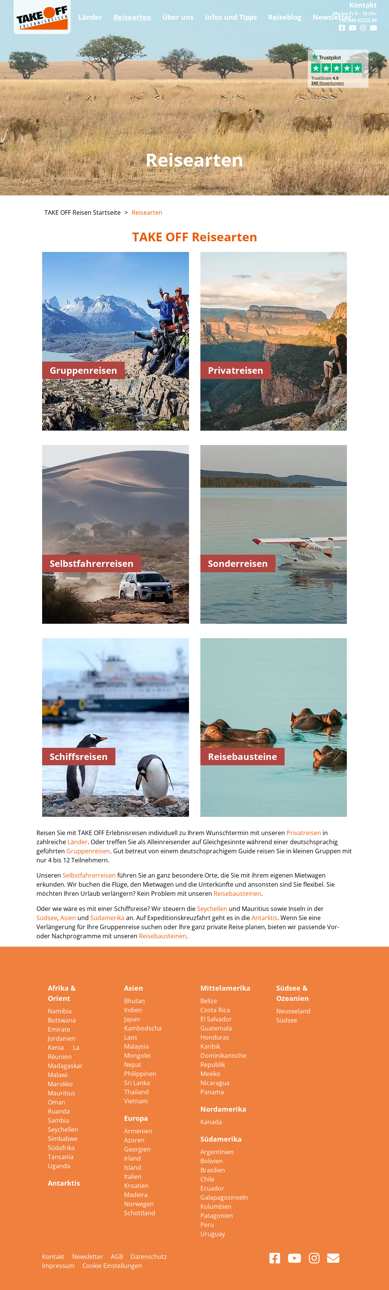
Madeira (136, 1195)
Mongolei (137, 1055)
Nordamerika (223, 1109)
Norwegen (139, 1204)
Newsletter (87, 1256)
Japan (132, 1019)
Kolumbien (216, 1206)
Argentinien (217, 1152)
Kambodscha (143, 1028)
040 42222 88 (362, 20)
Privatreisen (304, 833)
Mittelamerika (225, 988)
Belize (208, 1001)
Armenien (138, 1131)
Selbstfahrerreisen (90, 875)
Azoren (134, 1140)
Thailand (136, 1092)
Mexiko (210, 1074)
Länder (78, 842)
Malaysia (136, 1046)
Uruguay (212, 1234)
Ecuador (212, 1188)
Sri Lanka (137, 1083)
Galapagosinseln (224, 1197)
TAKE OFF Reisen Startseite (82, 212)
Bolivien (211, 1161)
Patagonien (216, 1215)
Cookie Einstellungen (112, 1266)
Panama (212, 1092)
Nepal (132, 1064)
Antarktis (264, 918)
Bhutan (134, 1001)
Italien (133, 1176)
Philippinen (140, 1074)
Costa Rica (215, 1010)
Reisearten (147, 212)
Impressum (58, 1266)
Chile (207, 1179)
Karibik (210, 1046)
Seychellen (213, 909)
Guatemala (216, 1028)
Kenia (56, 1047)
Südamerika (108, 918)
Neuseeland (293, 1011)
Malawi (58, 1075)
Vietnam (136, 1101)
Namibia (60, 1011)
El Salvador (216, 1019)
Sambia (58, 1120)
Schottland (139, 1213)
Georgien (137, 1149)
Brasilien (212, 1170)
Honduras (214, 1037)
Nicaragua (215, 1083)
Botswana (62, 1020)
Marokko (60, 1084)
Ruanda (59, 1111)
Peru (207, 1225)
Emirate (59, 1029)
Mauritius (61, 1093)
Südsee (46, 918)
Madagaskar (65, 1066)
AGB (117, 1256)
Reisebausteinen (237, 893)
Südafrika (61, 1148)
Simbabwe (62, 1138)
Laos (130, 1037)
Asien (68, 918)
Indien (133, 1010)
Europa (136, 1118)
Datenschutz (149, 1256)
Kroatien (136, 1185)
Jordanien (62, 1038)
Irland (132, 1158)
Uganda (59, 1166)
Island (132, 1167)
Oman (56, 1102)
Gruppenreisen (88, 851)
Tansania (61, 1157)
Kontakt (363, 4)
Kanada (211, 1122)
